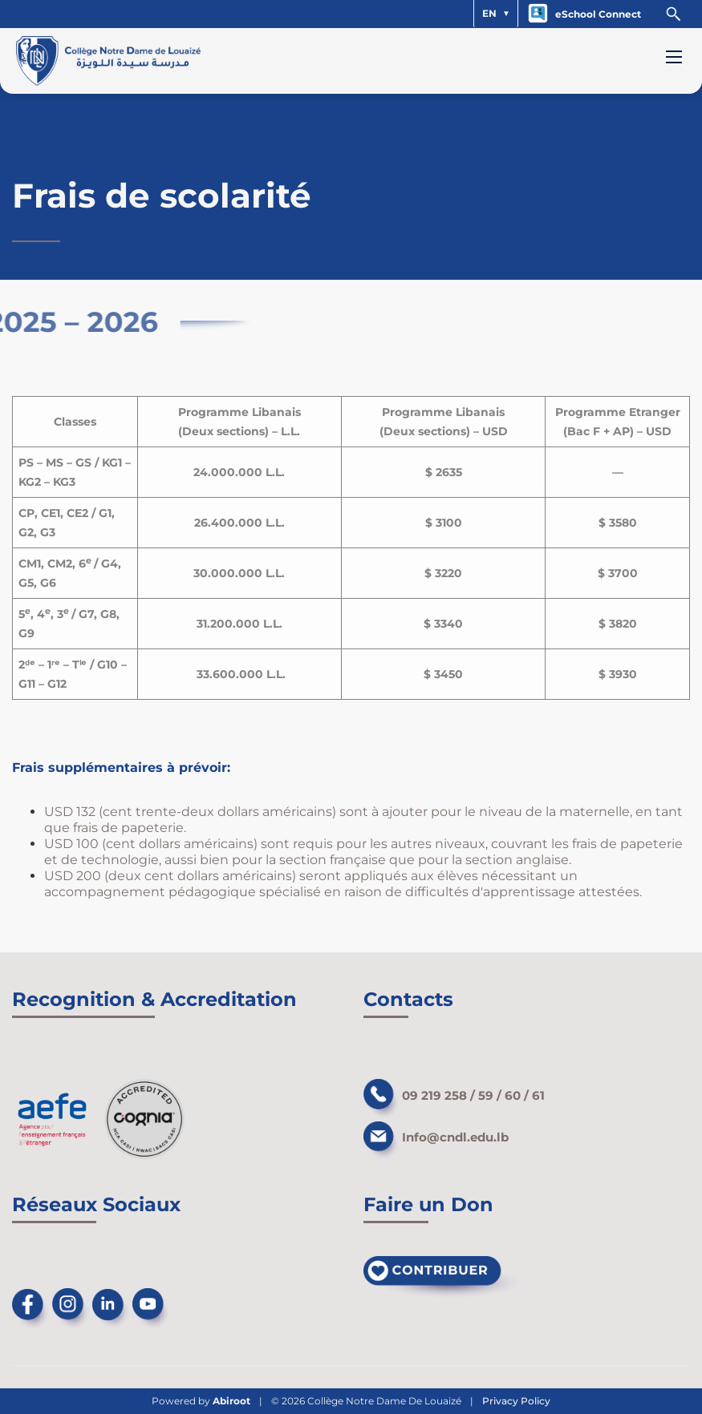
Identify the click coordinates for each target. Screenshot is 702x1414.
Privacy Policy (516, 1401)
